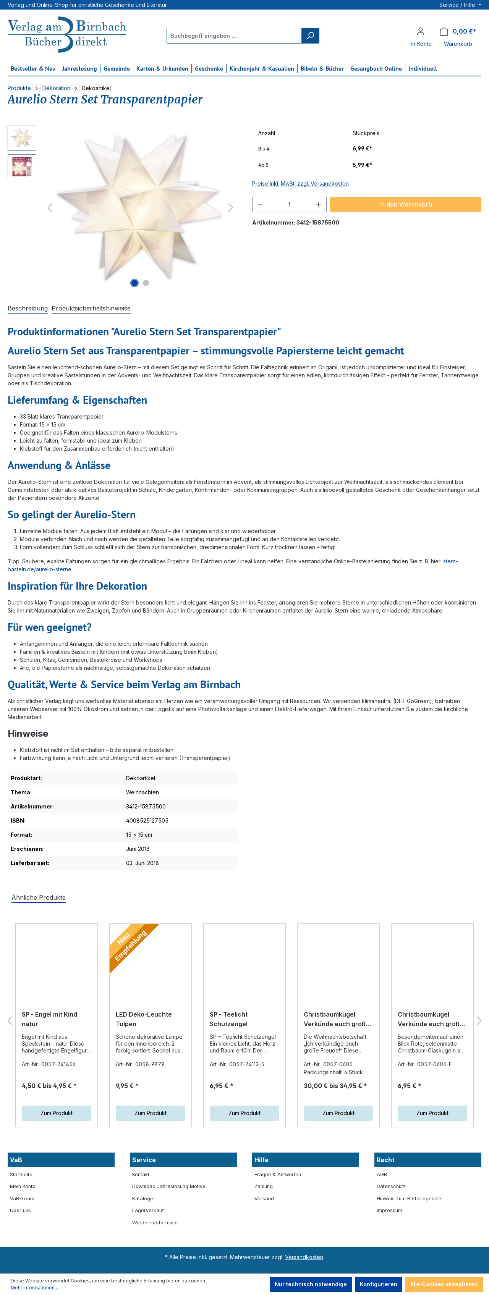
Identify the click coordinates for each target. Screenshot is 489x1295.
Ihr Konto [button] (421, 43)
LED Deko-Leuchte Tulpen (144, 1021)
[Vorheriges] (49, 207)
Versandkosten (304, 1257)
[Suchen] (310, 35)
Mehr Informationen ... (35, 1287)
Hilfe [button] (261, 1160)
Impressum (389, 1210)
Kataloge (142, 1198)
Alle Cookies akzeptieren (444, 1284)
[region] (122, 208)
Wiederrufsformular (155, 1222)
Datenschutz (391, 1186)
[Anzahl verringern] (260, 204)
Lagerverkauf (148, 1210)
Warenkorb (458, 43)
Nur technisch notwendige (311, 1284)
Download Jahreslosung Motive (169, 1186)
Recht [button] (386, 1160)
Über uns (20, 1210)
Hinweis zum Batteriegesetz (409, 1198)
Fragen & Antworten (277, 1174)
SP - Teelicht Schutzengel (229, 1019)
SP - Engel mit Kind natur (49, 1027)
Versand (264, 1198)
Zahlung (263, 1186)
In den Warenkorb (405, 204)
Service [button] (144, 1160)
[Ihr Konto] (420, 31)
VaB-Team (22, 1198)
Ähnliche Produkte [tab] (38, 897)
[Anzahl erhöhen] (319, 204)
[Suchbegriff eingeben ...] (234, 35)
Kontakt (140, 1174)
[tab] (28, 309)
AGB (382, 1174)
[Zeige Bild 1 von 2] (134, 283)
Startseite (21, 1174)
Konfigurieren (378, 1284)
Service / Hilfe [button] (458, 5)
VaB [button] (16, 1160)
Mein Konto (23, 1186)
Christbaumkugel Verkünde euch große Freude (336, 1026)
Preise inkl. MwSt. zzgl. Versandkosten (300, 183)
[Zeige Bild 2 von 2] (146, 283)
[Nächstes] (230, 207)
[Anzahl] (289, 204)
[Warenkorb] (458, 31)
